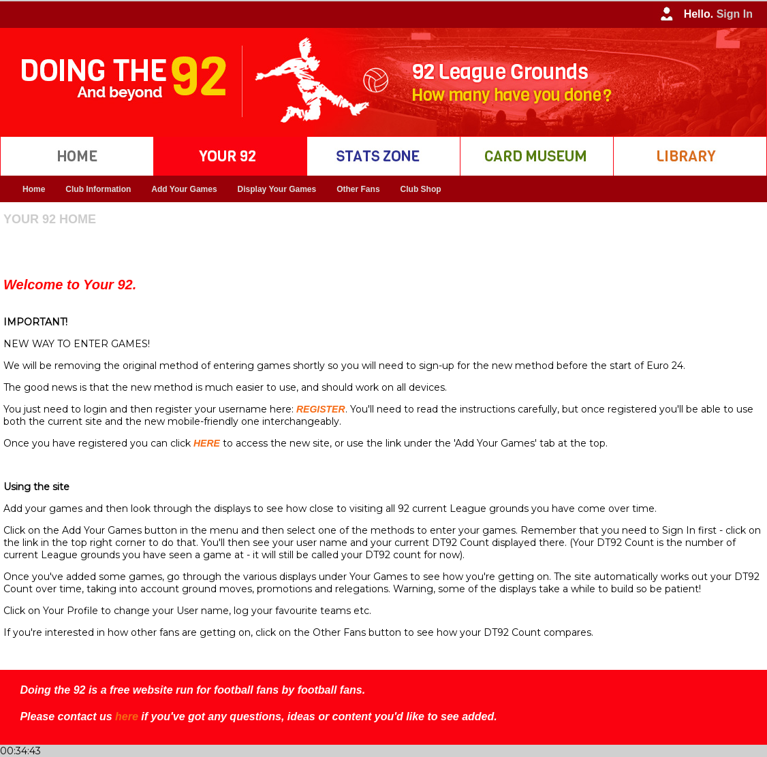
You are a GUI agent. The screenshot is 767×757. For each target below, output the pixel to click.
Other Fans (357, 189)
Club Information (98, 189)
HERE (206, 443)
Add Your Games (184, 189)
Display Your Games (277, 189)
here (126, 716)
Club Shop (421, 189)
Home (33, 189)
